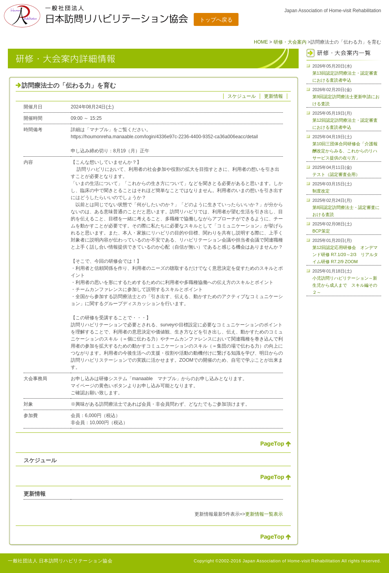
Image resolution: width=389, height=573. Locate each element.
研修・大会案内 (289, 42)
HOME (261, 42)
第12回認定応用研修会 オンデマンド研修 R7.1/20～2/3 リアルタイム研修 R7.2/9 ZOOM (345, 254)
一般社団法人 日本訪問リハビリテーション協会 (60, 561)
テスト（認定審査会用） (336, 174)
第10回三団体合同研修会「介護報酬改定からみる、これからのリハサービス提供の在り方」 (345, 150)
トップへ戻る (216, 19)
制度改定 (321, 191)
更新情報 (273, 96)
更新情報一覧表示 (264, 514)
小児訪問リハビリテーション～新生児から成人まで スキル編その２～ (344, 285)
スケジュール (242, 96)
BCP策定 (321, 231)
